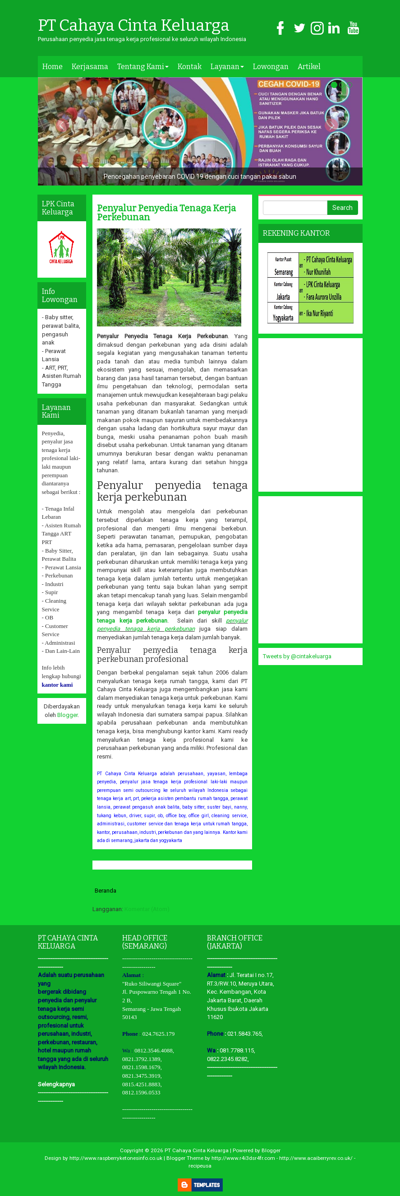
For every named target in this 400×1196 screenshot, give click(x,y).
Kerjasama (90, 66)
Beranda (105, 890)
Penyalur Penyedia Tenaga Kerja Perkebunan (166, 213)
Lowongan (271, 66)
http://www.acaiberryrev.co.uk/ (316, 1158)
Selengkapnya (56, 1084)
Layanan (227, 66)
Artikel (309, 66)
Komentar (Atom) (147, 909)
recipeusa (200, 1166)
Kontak (190, 66)
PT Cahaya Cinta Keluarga (134, 26)
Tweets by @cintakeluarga (297, 656)
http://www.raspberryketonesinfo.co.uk (115, 1158)
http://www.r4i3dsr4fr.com (243, 1158)
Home (52, 66)
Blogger (67, 715)
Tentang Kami (143, 66)
